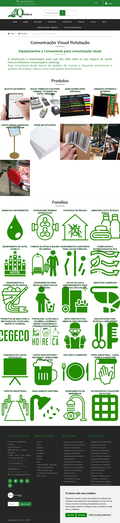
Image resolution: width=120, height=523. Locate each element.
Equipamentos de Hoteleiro (74, 442)
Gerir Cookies (42, 476)
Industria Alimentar (98, 470)
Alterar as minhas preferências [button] (100, 515)
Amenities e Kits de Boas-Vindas (100, 450)
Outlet (93, 22)
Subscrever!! (25, 504)
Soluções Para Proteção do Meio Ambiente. (74, 467)
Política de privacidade (45, 467)
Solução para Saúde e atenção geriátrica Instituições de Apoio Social (74, 453)
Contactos (67, 22)
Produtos (52, 22)
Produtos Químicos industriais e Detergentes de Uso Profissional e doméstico (74, 476)
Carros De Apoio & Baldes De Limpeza (100, 456)
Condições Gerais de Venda (47, 473)
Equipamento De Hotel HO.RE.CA (99, 453)
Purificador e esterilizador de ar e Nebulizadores (101, 462)
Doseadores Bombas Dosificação (99, 445)
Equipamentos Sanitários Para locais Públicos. (100, 459)
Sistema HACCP (70, 482)
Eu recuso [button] (81, 515)
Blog (104, 22)
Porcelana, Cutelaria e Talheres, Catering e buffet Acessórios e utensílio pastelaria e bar (100, 479)
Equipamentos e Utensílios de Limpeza (100, 465)
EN (100, 3)
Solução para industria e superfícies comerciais (73, 462)
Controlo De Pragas (98, 448)
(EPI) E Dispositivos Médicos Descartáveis (101, 482)
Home (15, 22)
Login (108, 3)
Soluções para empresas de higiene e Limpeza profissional (74, 456)
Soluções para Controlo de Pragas (74, 450)
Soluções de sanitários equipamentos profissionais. (74, 448)
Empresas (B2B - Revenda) (48, 27)
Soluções (38, 22)
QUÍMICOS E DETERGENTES (101, 442)
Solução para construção (73, 465)
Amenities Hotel (69, 473)
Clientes (81, 22)
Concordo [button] (70, 515)
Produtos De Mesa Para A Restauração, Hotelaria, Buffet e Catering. (100, 476)
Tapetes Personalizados (73, 470)
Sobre (25, 22)
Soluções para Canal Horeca (74, 445)
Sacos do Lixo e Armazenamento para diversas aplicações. (99, 473)
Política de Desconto (73, 27)
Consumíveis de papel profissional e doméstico (73, 479)
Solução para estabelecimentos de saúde (74, 459)
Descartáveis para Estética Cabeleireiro (101, 484)
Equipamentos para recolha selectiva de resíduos (101, 467)
